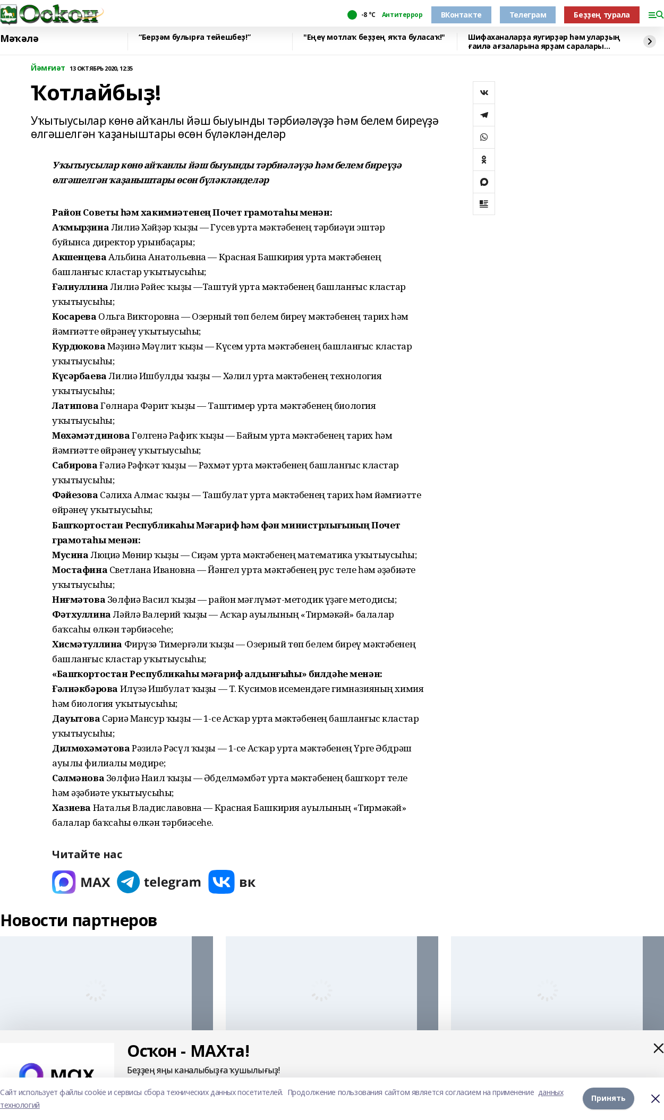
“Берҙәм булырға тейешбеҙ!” (194, 37)
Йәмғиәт (48, 68)
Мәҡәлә (19, 39)
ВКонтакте (461, 15)
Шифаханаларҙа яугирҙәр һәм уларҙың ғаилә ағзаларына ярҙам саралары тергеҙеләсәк (544, 41)
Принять (608, 1098)
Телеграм (528, 15)
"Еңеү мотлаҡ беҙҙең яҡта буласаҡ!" (374, 37)
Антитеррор (402, 15)
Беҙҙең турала (602, 15)
